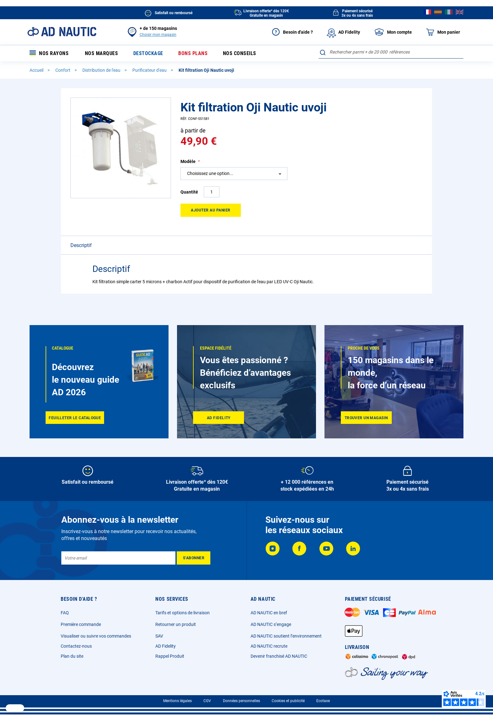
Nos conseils (239, 53)
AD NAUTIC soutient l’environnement (286, 636)
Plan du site (72, 656)
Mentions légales (177, 701)
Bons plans (193, 53)
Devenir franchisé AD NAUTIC (279, 656)
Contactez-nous (76, 646)
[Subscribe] (193, 558)
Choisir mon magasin (158, 34)
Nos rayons (49, 53)
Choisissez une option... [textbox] (210, 173)
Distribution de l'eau (101, 70)
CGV (207, 701)
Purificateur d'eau (150, 70)
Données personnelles (241, 701)
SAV (159, 636)
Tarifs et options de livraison (182, 612)
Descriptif (81, 245)
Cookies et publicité (288, 701)
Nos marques (101, 53)
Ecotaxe (323, 701)
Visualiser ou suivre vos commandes (96, 636)
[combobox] (391, 52)
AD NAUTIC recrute (269, 646)
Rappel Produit (169, 656)
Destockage (148, 53)
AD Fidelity (165, 646)
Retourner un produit (175, 624)
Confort (63, 70)
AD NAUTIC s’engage (271, 624)
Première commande (81, 624)
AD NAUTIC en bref (269, 612)
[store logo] (61, 31)
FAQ (65, 612)
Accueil (37, 70)
